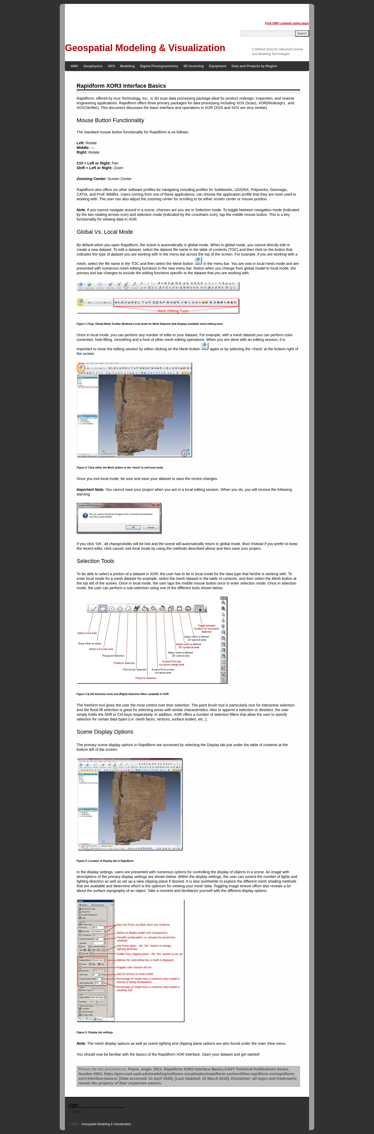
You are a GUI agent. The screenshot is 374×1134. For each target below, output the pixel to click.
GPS (111, 66)
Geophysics (93, 66)
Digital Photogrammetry (159, 66)
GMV (74, 66)
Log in (77, 1111)
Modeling (127, 66)
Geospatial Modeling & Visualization (145, 48)
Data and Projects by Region (254, 66)
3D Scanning (193, 66)
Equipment (217, 66)
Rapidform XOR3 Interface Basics (121, 86)
